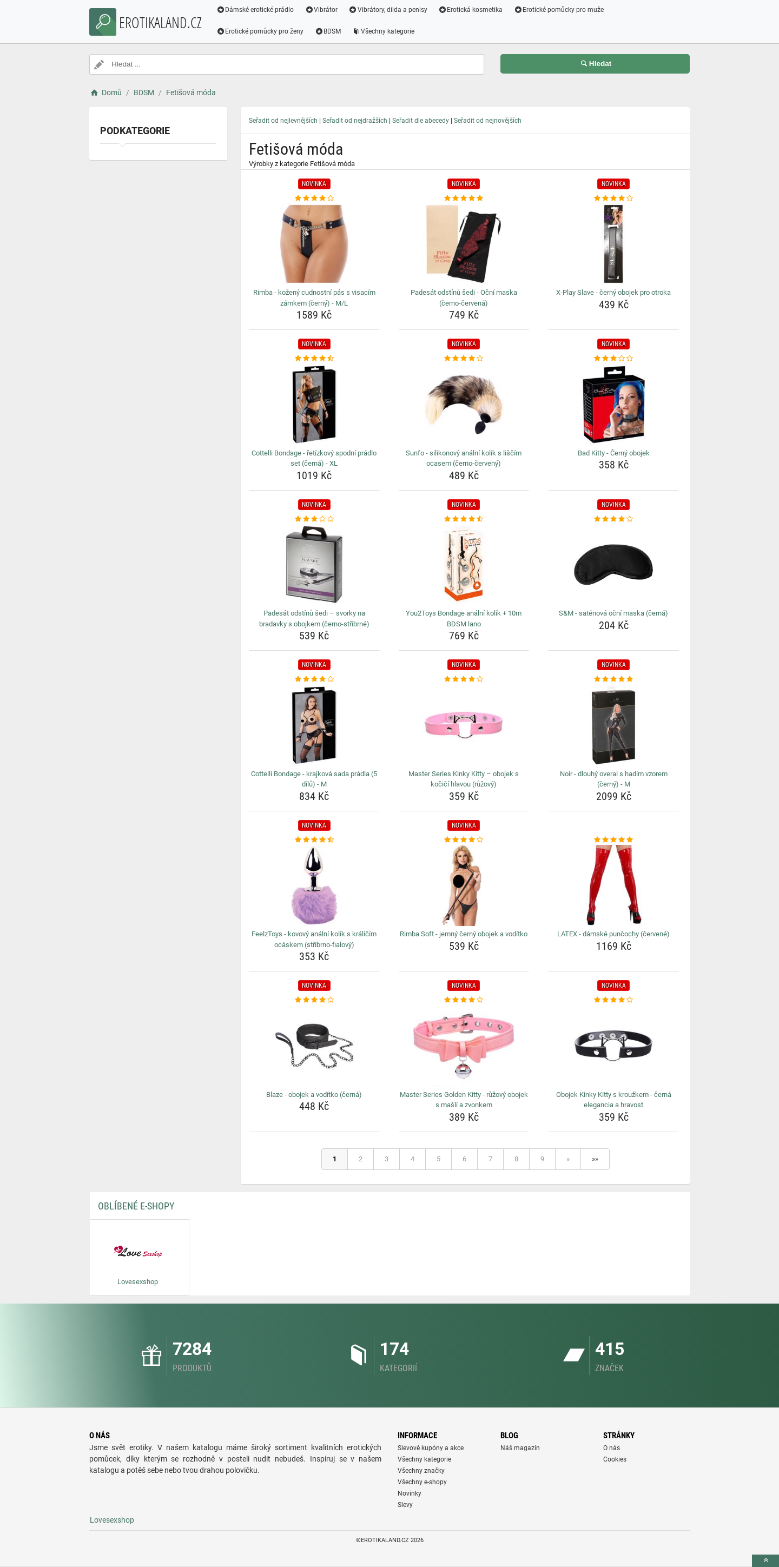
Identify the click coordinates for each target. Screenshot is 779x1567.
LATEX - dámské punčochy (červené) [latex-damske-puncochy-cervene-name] (613, 934)
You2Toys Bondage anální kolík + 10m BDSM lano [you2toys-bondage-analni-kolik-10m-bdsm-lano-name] (463, 618)
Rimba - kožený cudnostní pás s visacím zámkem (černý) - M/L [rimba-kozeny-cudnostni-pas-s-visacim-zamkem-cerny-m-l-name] (314, 297)
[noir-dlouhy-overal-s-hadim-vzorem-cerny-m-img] (613, 725)
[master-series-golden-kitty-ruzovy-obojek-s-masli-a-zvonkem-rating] (464, 1000)
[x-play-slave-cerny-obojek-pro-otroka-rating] (613, 198)
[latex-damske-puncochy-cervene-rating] (613, 840)
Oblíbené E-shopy (136, 1206)
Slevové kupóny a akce (431, 1448)
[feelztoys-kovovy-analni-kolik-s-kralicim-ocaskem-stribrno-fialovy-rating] (314, 840)
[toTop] (765, 1561)
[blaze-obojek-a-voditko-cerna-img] (314, 1046)
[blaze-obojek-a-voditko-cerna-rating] (314, 1000)
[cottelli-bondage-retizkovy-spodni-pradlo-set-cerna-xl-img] (314, 404)
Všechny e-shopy (422, 1482)
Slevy (405, 1505)
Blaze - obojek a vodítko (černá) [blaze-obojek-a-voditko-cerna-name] (314, 1094)
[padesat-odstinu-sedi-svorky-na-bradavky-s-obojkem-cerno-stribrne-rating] (314, 519)
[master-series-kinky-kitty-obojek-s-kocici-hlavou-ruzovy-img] (464, 725)
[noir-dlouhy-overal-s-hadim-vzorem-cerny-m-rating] (613, 679)
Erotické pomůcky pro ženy (261, 31)
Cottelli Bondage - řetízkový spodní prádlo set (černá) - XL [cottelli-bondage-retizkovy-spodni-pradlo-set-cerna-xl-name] (314, 458)
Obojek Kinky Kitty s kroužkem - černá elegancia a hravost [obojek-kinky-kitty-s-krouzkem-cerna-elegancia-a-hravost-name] (613, 1099)
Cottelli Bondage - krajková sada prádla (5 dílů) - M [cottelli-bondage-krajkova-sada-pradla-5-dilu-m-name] (314, 779)
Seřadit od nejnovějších (487, 120)
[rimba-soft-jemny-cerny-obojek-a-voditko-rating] (464, 840)
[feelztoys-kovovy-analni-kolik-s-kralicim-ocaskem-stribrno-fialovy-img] (314, 885)
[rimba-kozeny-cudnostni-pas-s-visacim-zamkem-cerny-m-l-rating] (314, 198)
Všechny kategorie (384, 31)
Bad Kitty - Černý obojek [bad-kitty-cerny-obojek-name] (614, 453)
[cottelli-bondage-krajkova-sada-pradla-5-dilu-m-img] (314, 725)
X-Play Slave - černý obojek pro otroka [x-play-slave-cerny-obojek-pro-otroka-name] (613, 292)
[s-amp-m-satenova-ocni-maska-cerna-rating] (613, 519)
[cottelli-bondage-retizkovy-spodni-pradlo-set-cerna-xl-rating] (314, 358)
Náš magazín (520, 1448)
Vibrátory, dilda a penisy (388, 10)
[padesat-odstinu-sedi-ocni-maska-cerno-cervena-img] (464, 244)
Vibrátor (322, 10)
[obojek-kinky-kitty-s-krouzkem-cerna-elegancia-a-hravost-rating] (613, 1000)
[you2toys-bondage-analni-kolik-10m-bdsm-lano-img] (464, 564)
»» (595, 1159)
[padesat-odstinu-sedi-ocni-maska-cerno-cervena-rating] (464, 198)
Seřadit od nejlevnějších (283, 120)
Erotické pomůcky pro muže (559, 10)
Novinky (409, 1493)
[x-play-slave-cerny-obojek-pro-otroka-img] (613, 244)
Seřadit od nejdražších (354, 120)
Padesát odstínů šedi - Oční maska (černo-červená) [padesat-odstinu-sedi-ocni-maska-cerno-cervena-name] (464, 297)
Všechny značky (421, 1471)
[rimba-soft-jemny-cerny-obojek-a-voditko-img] (464, 885)
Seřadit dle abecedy (420, 120)
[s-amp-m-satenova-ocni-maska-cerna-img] (613, 564)
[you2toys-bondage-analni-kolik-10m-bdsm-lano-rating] (464, 519)
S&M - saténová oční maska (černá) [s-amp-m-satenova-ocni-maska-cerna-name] (613, 613)
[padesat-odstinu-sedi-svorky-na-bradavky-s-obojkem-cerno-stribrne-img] (314, 564)
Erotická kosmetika (471, 10)
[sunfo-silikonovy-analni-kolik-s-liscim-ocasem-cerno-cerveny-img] (464, 404)
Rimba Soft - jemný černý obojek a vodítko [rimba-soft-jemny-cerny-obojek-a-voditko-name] (463, 934)
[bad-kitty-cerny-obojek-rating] (613, 358)
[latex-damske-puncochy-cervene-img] (613, 885)
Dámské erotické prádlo (256, 10)
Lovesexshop (112, 1520)
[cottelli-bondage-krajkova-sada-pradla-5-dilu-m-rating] (314, 679)
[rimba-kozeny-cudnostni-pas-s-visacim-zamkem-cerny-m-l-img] (314, 244)
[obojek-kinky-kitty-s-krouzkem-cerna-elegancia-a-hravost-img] (613, 1046)
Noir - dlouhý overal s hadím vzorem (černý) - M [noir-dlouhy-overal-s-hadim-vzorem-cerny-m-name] (614, 779)
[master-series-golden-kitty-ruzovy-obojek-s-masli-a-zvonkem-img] (464, 1046)
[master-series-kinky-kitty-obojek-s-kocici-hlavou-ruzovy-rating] (464, 679)
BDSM (328, 31)
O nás (611, 1448)
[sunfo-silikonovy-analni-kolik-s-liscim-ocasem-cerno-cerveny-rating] (464, 358)
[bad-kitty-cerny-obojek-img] (613, 404)
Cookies (614, 1459)
